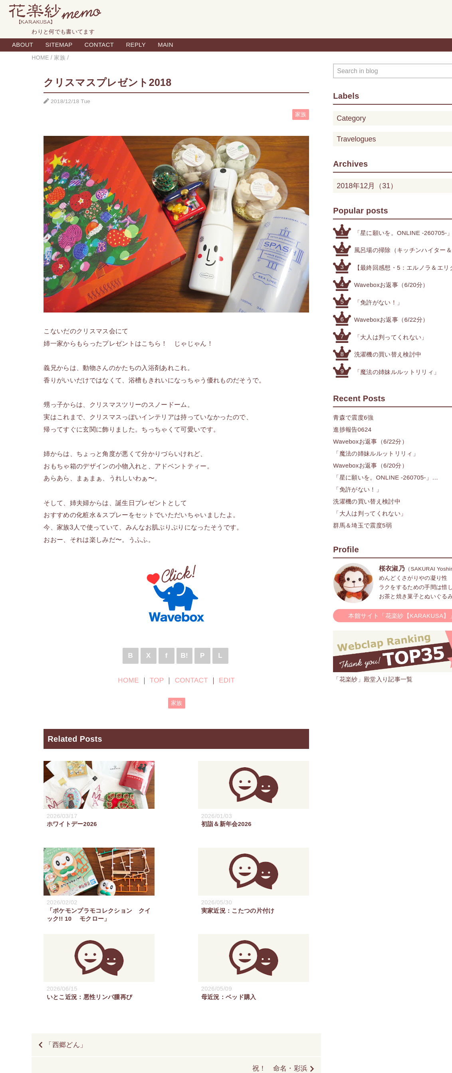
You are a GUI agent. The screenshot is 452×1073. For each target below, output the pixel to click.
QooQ (264, 1058)
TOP (157, 680)
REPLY (136, 44)
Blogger (217, 1058)
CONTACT (99, 44)
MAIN (165, 44)
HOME (128, 680)
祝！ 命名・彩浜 (280, 991)
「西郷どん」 (66, 967)
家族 (301, 114)
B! (184, 655)
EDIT (227, 680)
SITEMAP (58, 44)
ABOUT (22, 44)
